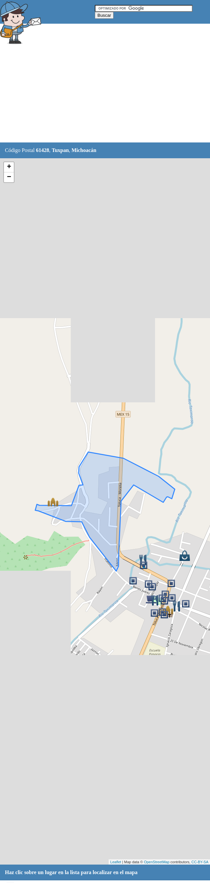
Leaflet (115, 862)
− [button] (9, 177)
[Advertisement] (105, 94)
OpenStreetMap (157, 862)
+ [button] (9, 167)
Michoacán (83, 150)
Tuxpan (60, 150)
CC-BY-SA (199, 862)
